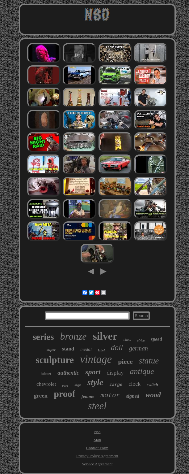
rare (65, 385)
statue (149, 360)
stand (68, 349)
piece (125, 361)
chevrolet (46, 384)
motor (110, 395)
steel (97, 405)
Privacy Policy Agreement (97, 456)
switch (152, 384)
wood (153, 395)
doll (117, 347)
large (115, 384)
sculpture (55, 359)
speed (156, 339)
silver (105, 336)
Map (97, 439)
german (138, 348)
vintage (96, 359)
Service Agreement (97, 464)
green (41, 395)
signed (132, 396)
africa (141, 340)
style (95, 382)
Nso (97, 431)
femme (88, 396)
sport (92, 372)
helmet (46, 374)
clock (134, 384)
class (127, 339)
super (51, 349)
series (43, 337)
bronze (73, 336)
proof (64, 394)
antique (142, 371)
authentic (68, 373)
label (101, 350)
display (115, 372)
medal (86, 349)
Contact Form (97, 448)
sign (77, 384)
